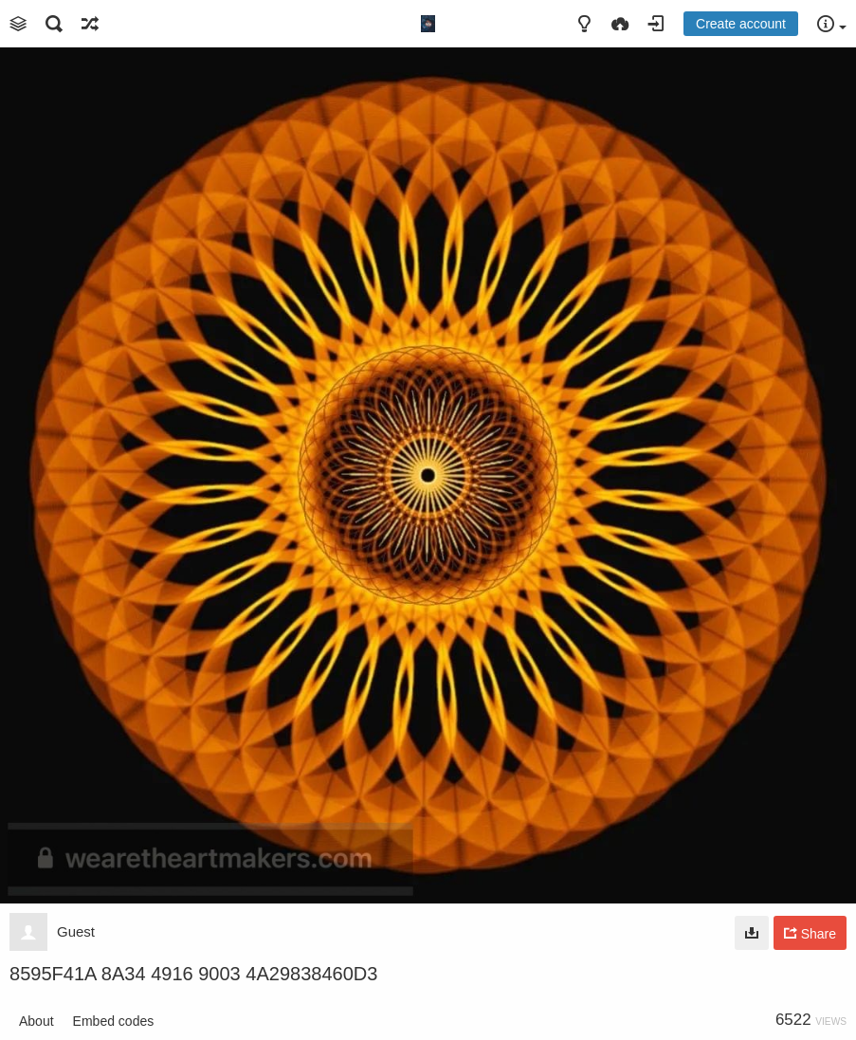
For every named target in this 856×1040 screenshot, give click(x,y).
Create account (741, 23)
